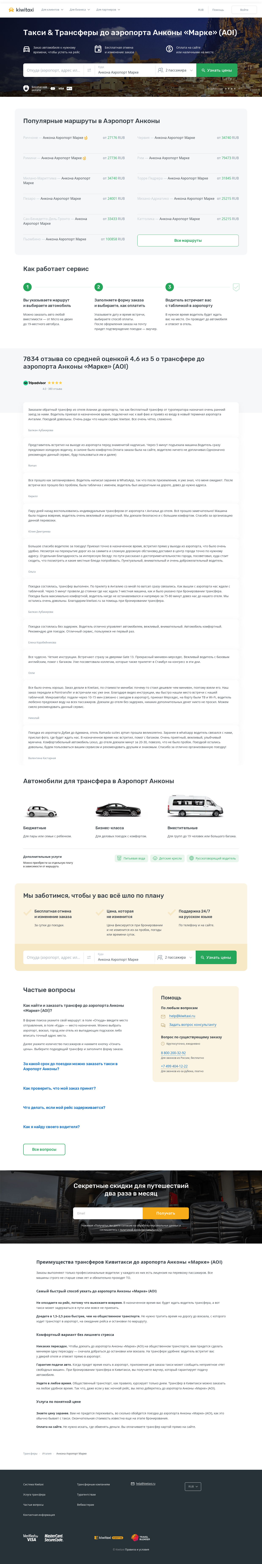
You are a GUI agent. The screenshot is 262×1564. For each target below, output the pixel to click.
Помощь (218, 10)
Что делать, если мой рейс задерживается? (64, 1107)
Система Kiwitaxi (33, 1484)
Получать (165, 1213)
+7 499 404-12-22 (174, 1066)
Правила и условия (137, 1549)
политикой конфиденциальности (141, 1229)
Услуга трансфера (34, 1494)
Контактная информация (39, 1515)
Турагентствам (86, 1494)
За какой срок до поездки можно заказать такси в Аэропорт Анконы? (70, 1066)
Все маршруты (188, 240)
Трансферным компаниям (93, 1484)
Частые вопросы (33, 1505)
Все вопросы (44, 1149)
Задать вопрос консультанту (192, 1024)
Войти (244, 10)
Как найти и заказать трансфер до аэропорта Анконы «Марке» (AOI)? (73, 1008)
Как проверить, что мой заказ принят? (59, 1088)
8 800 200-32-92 (173, 1053)
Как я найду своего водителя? (51, 1127)
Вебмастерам (85, 1505)
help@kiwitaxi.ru (182, 1016)
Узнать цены (217, 70)
